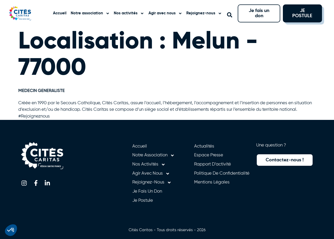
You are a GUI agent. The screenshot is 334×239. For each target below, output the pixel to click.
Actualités (204, 146)
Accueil (60, 13)
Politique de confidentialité (221, 173)
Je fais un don (147, 191)
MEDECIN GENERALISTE (41, 91)
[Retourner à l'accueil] (24, 13)
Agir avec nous (165, 13)
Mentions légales (212, 182)
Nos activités (129, 13)
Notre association (90, 13)
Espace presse (208, 155)
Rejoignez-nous (204, 13)
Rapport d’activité (212, 164)
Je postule (142, 200)
